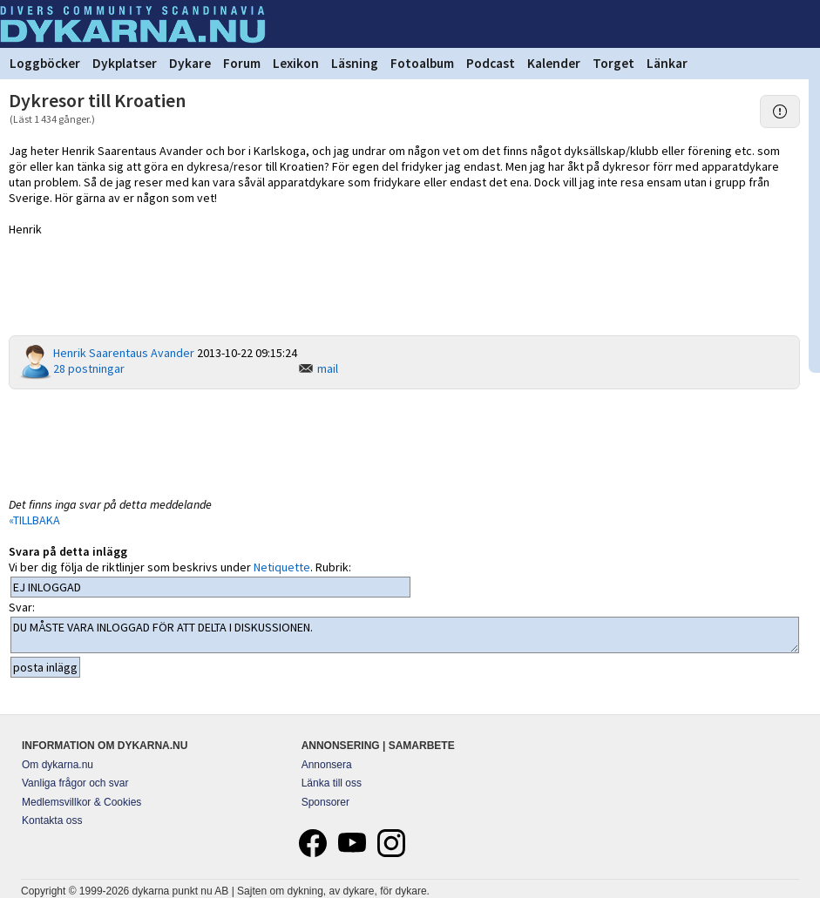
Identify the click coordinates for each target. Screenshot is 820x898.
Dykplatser (124, 63)
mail (327, 368)
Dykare (190, 63)
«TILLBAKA (34, 520)
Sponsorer (325, 802)
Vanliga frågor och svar (75, 783)
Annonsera (327, 765)
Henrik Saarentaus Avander (123, 353)
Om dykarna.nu (57, 765)
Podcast (490, 63)
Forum (242, 63)
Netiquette (282, 567)
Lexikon (296, 63)
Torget (613, 63)
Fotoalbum (422, 63)
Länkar (667, 63)
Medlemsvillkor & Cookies (81, 802)
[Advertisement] (404, 441)
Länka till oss (332, 783)
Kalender (553, 63)
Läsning (354, 63)
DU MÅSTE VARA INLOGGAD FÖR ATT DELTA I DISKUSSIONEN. (404, 635)
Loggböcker (45, 63)
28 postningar (89, 368)
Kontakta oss (52, 820)
